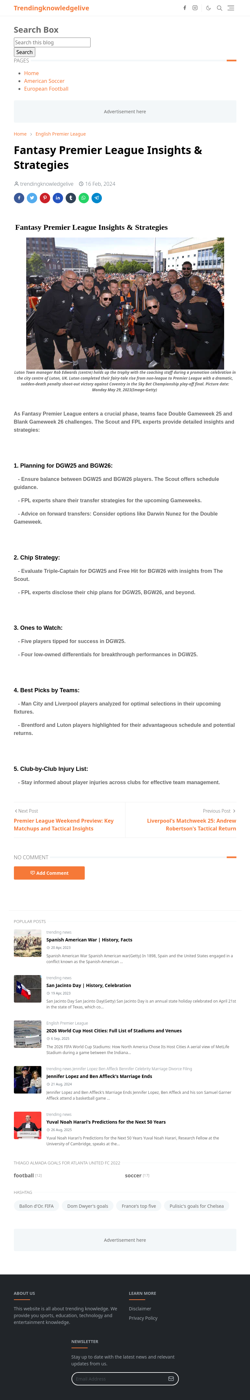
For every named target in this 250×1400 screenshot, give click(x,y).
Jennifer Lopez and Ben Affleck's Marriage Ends (99, 1076)
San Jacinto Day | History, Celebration (89, 985)
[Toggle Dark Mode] (208, 8)
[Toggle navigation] (230, 8)
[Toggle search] (219, 8)
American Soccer (44, 80)
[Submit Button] (171, 1379)
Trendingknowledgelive (51, 8)
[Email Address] (118, 1379)
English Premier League (67, 1023)
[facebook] (184, 8)
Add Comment (49, 873)
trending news (59, 932)
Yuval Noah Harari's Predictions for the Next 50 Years (106, 1122)
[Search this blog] (52, 42)
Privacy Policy (143, 1318)
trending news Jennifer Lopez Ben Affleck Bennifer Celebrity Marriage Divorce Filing (119, 1069)
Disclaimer (140, 1309)
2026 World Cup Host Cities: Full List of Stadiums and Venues (114, 1031)
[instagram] (195, 8)
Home (31, 73)
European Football (46, 88)
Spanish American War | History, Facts (90, 940)
